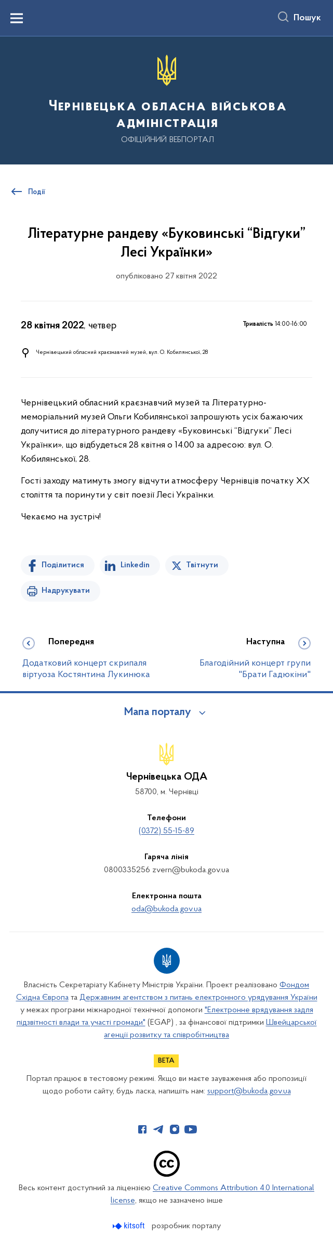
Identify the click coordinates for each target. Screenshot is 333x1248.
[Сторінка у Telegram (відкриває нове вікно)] (158, 1129)
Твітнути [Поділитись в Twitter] (202, 565)
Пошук (307, 18)
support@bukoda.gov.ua (249, 1091)
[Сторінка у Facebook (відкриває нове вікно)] (142, 1129)
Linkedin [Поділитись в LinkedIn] (135, 565)
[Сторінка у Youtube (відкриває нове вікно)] (190, 1129)
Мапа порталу (157, 712)
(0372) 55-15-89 (166, 831)
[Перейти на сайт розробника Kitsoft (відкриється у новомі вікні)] (129, 1226)
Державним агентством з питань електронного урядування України (198, 998)
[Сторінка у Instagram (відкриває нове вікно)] (174, 1129)
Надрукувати (66, 591)
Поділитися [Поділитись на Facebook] (63, 565)
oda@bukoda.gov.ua (166, 909)
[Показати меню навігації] (16, 18)
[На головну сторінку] (166, 100)
